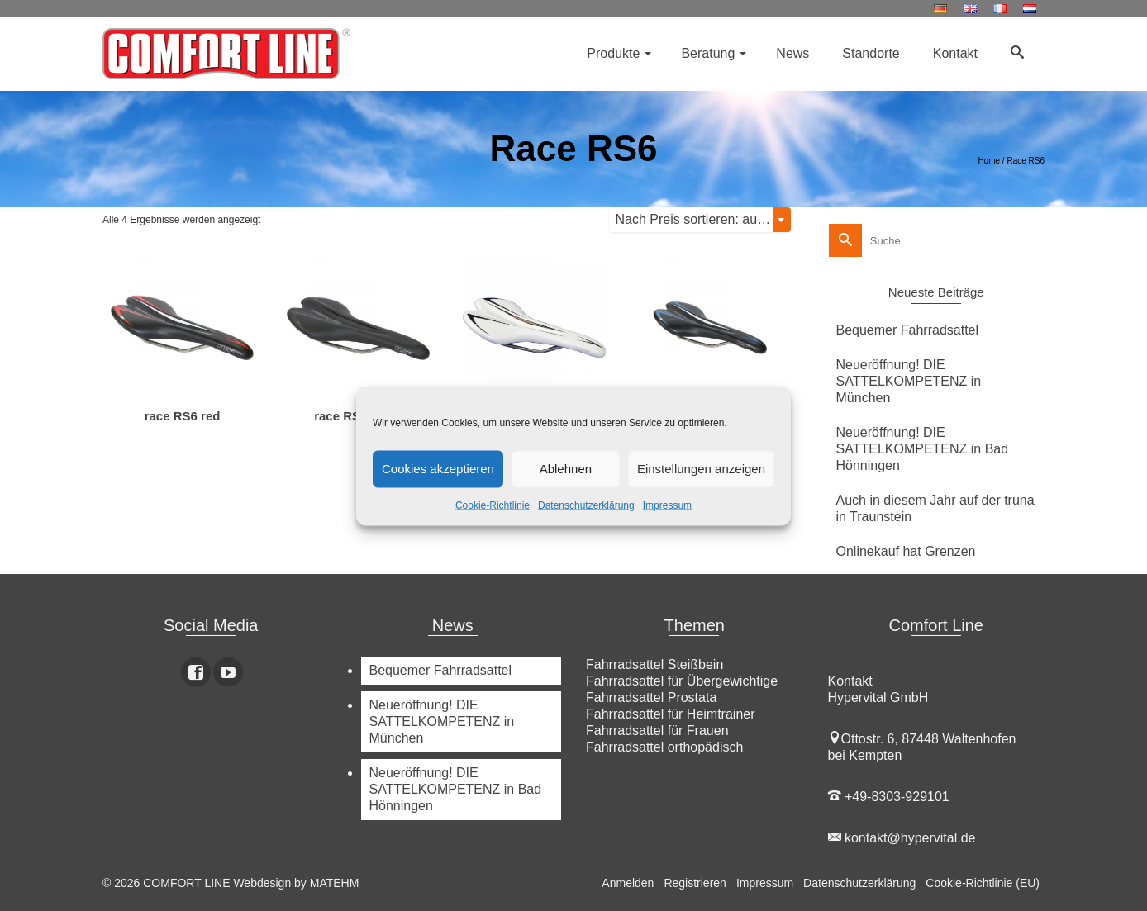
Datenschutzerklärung (586, 504)
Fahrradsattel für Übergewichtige (682, 681)
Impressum (667, 504)
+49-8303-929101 (888, 797)
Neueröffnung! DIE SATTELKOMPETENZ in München (909, 381)
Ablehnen (566, 469)
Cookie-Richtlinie (492, 504)
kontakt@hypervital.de (902, 838)
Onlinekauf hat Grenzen (906, 551)
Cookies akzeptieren (438, 469)
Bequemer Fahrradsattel (907, 330)
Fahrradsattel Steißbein (654, 664)
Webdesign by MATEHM (296, 883)
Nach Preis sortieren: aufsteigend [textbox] (703, 219)
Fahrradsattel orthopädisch (664, 747)
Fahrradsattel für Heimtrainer (670, 714)
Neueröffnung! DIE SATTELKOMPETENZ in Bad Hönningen (922, 448)
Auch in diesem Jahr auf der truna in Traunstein (935, 508)
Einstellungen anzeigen (701, 469)
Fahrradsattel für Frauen (657, 731)
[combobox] (700, 219)
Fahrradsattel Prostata (651, 697)
